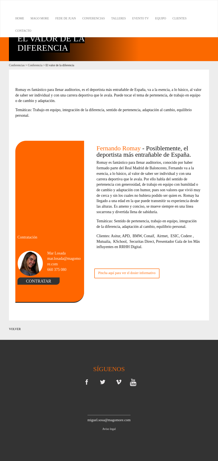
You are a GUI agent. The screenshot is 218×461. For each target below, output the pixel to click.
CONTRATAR (38, 281)
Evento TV (140, 18)
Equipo (160, 18)
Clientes (179, 18)
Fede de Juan (65, 18)
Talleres (118, 18)
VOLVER (15, 329)
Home (19, 18)
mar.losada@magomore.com (64, 261)
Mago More (39, 18)
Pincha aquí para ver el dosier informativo (126, 273)
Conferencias (93, 18)
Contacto (23, 30)
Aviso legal (109, 429)
